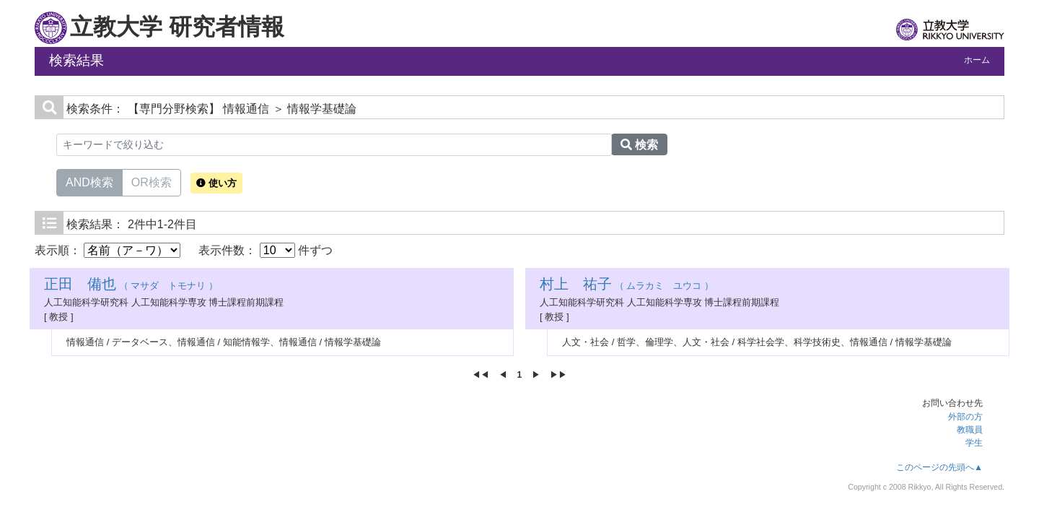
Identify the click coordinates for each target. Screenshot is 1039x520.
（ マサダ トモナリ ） (131, 285)
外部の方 (965, 417)
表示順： (107, 250)
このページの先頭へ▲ (939, 467)
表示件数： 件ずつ (265, 250)
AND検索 (89, 181)
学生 (974, 443)
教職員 (970, 430)
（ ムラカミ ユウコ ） (627, 285)
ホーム (977, 60)
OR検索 (151, 181)
